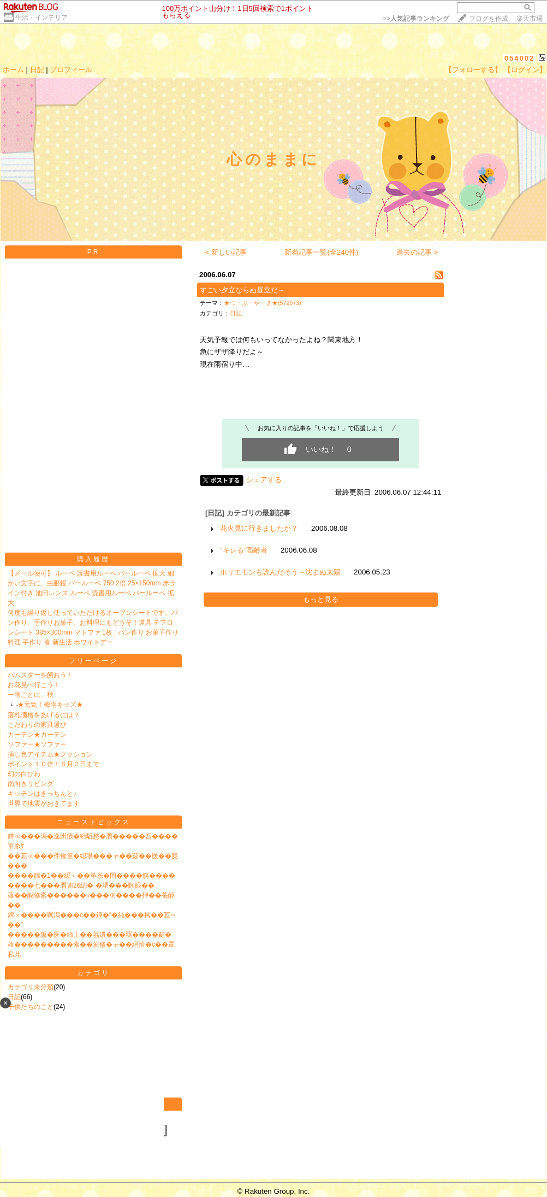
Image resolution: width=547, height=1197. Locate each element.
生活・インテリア (41, 17)
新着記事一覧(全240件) (321, 252)
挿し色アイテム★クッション (50, 754)
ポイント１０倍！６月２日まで (53, 764)
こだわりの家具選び (37, 725)
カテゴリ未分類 (30, 987)
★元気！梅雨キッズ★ (50, 704)
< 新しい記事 (226, 252)
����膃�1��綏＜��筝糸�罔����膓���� (91, 875)
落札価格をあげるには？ (44, 715)
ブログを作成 (488, 18)
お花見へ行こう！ (34, 685)
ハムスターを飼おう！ (40, 675)
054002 (519, 58)
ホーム (13, 70)
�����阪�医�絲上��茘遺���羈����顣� (89, 934)
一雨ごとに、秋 (30, 695)
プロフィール (71, 70)
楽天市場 (529, 18)
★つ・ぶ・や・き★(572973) (262, 303)
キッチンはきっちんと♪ (42, 793)
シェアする (264, 480)
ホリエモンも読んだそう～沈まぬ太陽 (280, 572)
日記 (37, 70)
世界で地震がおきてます (44, 803)
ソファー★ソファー (37, 744)
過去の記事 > (417, 252)
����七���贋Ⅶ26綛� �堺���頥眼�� (81, 885)
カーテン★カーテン (37, 734)
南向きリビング (30, 784)
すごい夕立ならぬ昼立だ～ (242, 290)
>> (416, 18)
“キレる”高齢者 (243, 550)
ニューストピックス (93, 822)
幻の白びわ (24, 774)
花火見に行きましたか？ (259, 528)
